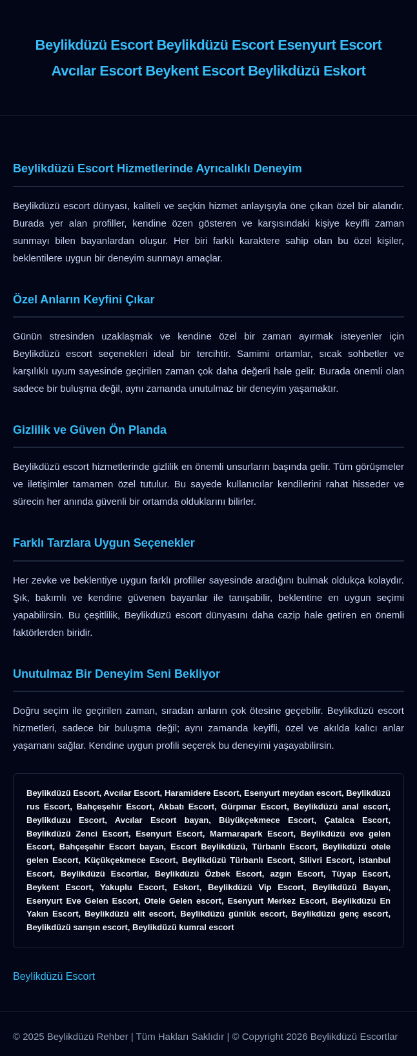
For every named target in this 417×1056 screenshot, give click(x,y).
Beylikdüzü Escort (54, 976)
